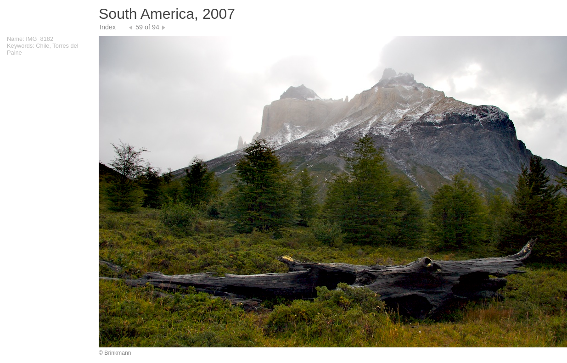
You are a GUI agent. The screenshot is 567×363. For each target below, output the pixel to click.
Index (108, 27)
